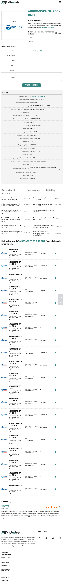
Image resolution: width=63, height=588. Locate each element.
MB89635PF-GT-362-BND (15, 263)
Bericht (13, 77)
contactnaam (11, 56)
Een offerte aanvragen (5, 561)
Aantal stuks (11, 51)
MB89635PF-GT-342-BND (15, 338)
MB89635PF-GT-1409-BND (15, 400)
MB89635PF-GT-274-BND (15, 412)
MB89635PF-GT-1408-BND (15, 424)
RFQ (55, 253)
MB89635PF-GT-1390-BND (15, 313)
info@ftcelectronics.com (47, 27)
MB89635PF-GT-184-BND (15, 449)
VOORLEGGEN (31, 85)
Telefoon (12, 70)
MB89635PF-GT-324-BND (15, 474)
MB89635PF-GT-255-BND (15, 437)
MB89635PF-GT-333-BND (15, 300)
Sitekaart (4, 581)
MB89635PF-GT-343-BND (15, 288)
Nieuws (3, 574)
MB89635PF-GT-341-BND (15, 462)
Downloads (5, 577)
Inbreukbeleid (6, 557)
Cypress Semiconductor (37, 99)
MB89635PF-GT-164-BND (15, 325)
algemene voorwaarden (6, 553)
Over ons (4, 566)
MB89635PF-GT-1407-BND (15, 251)
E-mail (13, 65)
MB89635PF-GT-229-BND (15, 375)
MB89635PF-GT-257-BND (15, 362)
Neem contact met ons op (6, 570)
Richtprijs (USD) (37, 51)
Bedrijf (13, 60)
